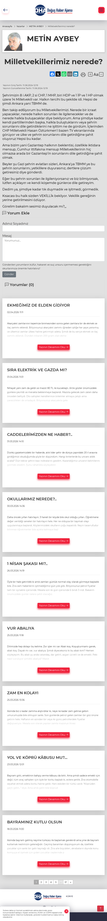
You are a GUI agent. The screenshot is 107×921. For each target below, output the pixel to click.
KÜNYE (69, 896)
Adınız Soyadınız (15, 224)
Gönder (9, 274)
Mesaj (7, 236)
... (61, 882)
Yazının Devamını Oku (53, 347)
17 (66, 882)
